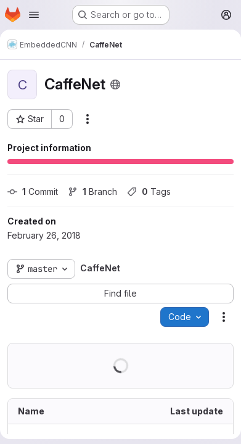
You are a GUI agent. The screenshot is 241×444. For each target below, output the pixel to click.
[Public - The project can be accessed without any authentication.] (115, 84)
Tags (149, 191)
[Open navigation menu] (34, 15)
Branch (92, 191)
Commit (32, 191)
